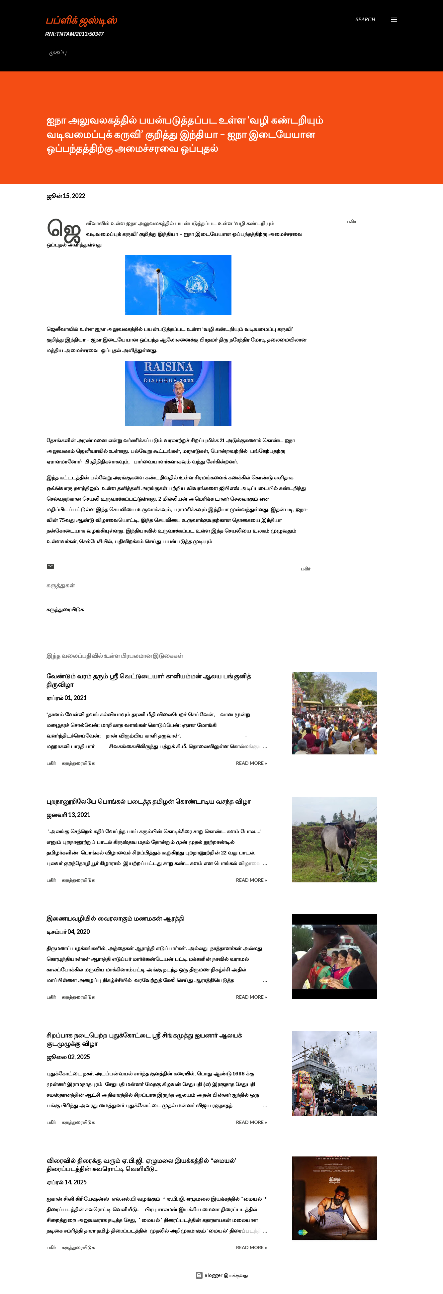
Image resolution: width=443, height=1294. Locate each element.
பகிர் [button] (351, 221)
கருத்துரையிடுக (65, 609)
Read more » (251, 763)
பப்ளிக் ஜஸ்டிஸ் (81, 20)
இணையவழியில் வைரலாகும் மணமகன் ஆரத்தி (115, 918)
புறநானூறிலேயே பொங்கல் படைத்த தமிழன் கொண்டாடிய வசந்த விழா (148, 801)
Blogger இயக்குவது (221, 1275)
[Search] (365, 20)
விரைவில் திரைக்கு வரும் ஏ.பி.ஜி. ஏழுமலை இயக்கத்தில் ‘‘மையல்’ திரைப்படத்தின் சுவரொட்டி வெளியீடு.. (141, 1164)
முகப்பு (57, 52)
